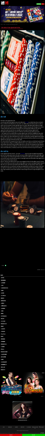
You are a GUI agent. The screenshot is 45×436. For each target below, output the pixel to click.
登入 (43, 3)
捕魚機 (2, 326)
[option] (22, 14)
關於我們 (22, 427)
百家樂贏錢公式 (4, 364)
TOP (42, 433)
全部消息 (2, 277)
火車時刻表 (3, 331)
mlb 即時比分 (3, 295)
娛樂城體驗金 (3, 280)
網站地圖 (41, 427)
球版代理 (2, 318)
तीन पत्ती (26, 122)
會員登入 (11, 434)
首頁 (4, 427)
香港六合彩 (3, 367)
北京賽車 (2, 293)
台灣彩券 (2, 303)
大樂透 (2, 310)
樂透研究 (2, 298)
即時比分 (2, 349)
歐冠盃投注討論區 (4, 351)
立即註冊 (38, 3)
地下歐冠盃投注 (4, 316)
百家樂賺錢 (3, 341)
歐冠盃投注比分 (4, 344)
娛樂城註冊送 (3, 300)
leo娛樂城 (3, 346)
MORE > (20, 396)
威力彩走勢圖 (3, 356)
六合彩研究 (3, 328)
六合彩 (2, 285)
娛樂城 (2, 313)
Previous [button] (42, 372)
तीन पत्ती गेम (22, 153)
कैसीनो (4, 24)
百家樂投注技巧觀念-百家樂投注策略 (30, 396)
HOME (2, 24)
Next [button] (43, 372)
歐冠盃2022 (3, 369)
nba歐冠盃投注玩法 (4, 287)
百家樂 (2, 290)
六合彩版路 (29, 427)
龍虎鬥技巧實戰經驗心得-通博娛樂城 (8, 396)
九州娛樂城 (3, 308)
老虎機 (2, 359)
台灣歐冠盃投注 (4, 305)
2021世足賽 (3, 321)
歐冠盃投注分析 (4, 323)
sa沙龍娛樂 (3, 282)
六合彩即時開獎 (4, 354)
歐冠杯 (2, 336)
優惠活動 (10, 427)
